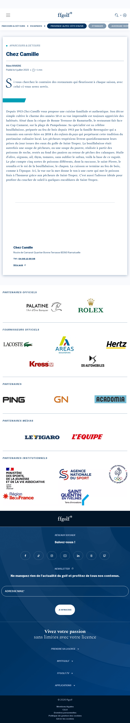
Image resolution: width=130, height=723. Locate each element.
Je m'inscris (65, 610)
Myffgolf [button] (63, 661)
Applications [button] (63, 685)
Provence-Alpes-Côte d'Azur (67, 26)
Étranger (97, 26)
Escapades (36, 26)
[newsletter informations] (72, 569)
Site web (18, 265)
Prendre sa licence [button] (63, 649)
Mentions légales (65, 707)
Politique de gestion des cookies (65, 716)
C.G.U (65, 710)
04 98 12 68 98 (26, 259)
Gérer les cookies (65, 719)
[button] (8, 15)
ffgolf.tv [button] (63, 673)
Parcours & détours (13, 26)
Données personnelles (65, 713)
